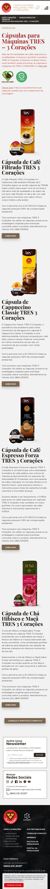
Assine (39, 755)
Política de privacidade (33, 843)
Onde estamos (12, 844)
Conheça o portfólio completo (25, 721)
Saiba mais (10, 236)
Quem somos (11, 833)
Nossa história (12, 836)
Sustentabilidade (36, 829)
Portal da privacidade (33, 849)
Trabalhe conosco (37, 833)
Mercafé (42, 66)
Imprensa (31, 837)
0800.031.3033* (16, 793)
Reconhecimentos (13, 846)
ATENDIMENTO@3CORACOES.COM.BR (23, 789)
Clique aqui (7, 88)
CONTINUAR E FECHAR (14, 885)
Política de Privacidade (18, 762)
